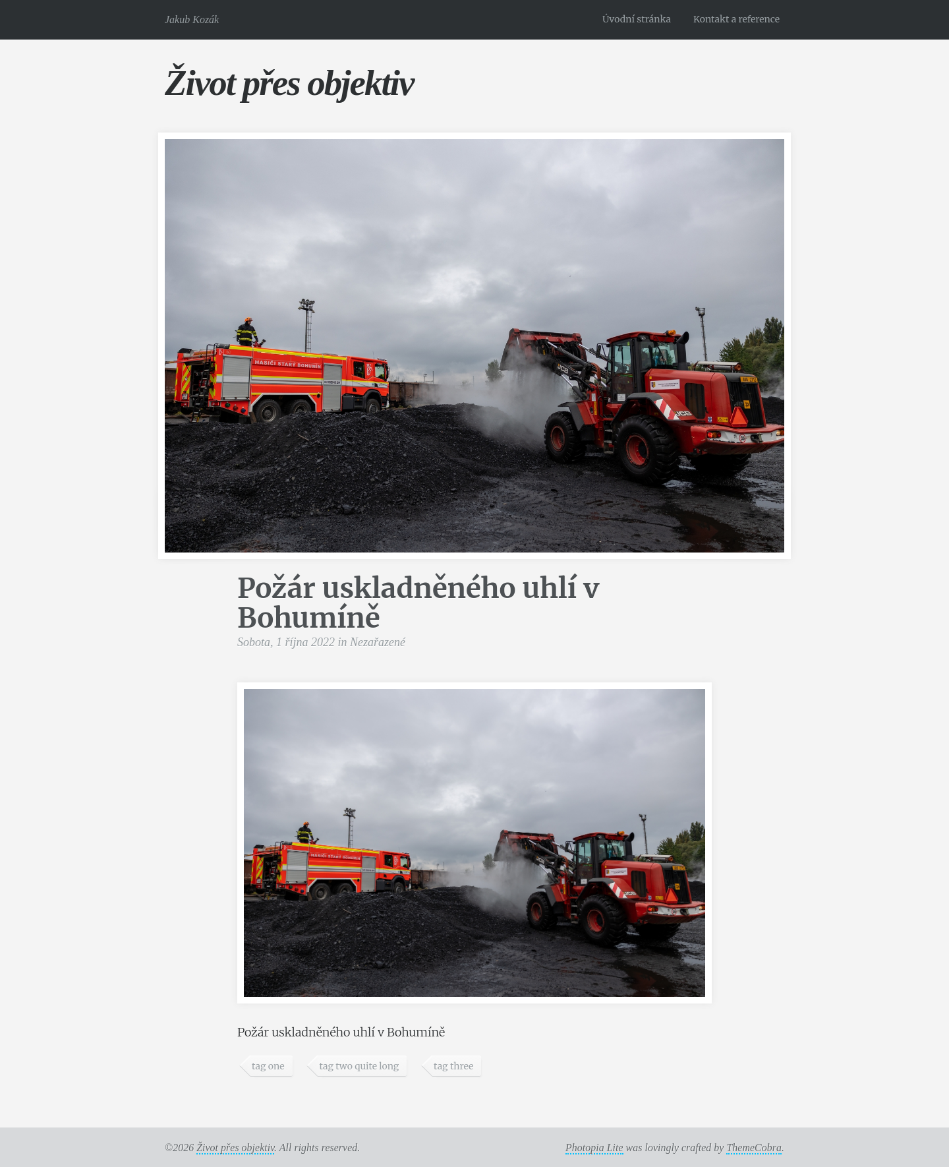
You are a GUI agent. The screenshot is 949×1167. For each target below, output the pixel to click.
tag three (453, 1066)
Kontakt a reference (736, 19)
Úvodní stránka (636, 19)
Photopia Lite (594, 1147)
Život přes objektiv (289, 83)
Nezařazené (377, 642)
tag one (268, 1066)
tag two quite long (359, 1066)
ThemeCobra (754, 1147)
